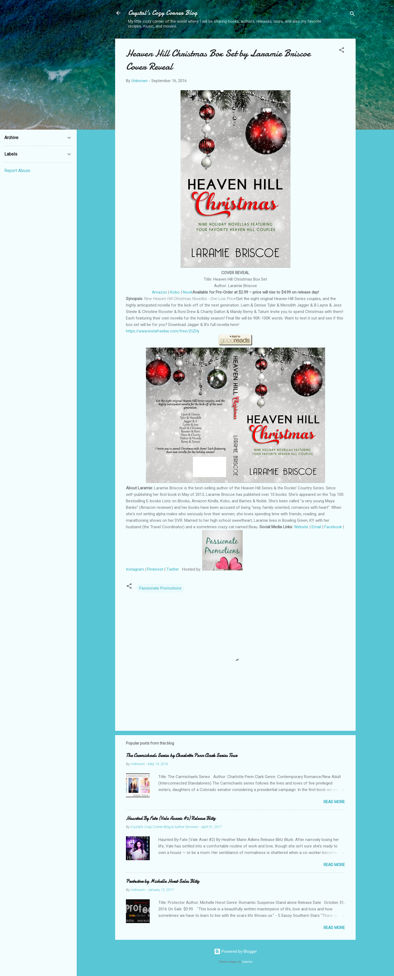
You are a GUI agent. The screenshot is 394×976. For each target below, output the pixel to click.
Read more (334, 801)
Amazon (159, 292)
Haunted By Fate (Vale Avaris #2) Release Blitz (170, 818)
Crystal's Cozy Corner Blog (162, 12)
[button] (341, 51)
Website (301, 526)
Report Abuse (17, 170)
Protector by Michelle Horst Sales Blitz (162, 881)
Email (316, 526)
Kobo (175, 292)
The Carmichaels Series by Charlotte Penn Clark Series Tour (181, 755)
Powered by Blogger (235, 951)
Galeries (247, 962)
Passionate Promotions (160, 588)
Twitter (172, 569)
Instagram (135, 569)
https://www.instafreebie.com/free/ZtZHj (162, 331)
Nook (187, 292)
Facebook (333, 526)
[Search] (352, 14)
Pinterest (155, 569)
